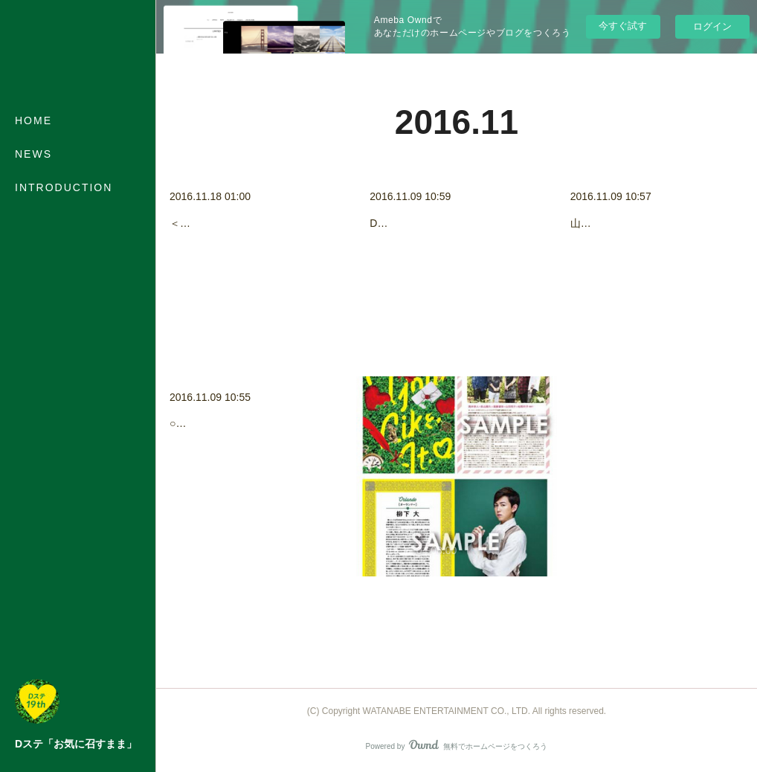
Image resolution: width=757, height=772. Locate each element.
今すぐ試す (623, 25)
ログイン (712, 26)
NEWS (33, 154)
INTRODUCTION (63, 187)
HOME (33, 120)
